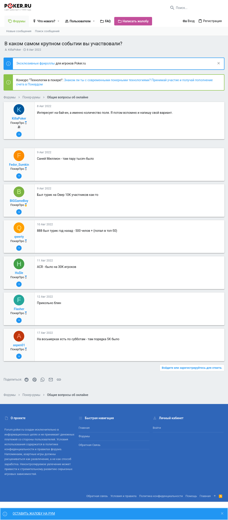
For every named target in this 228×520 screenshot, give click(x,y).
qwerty (20, 236)
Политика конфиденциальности (161, 496)
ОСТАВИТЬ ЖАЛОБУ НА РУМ (34, 513)
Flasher (20, 309)
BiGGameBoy (20, 201)
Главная (84, 427)
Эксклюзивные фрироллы (37, 63)
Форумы (84, 436)
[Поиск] (196, 8)
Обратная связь (89, 445)
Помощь (191, 496)
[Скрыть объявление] (217, 63)
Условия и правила (123, 496)
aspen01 (20, 345)
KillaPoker (14, 49)
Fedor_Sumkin (20, 164)
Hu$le (20, 273)
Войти (157, 427)
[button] (58, 21)
